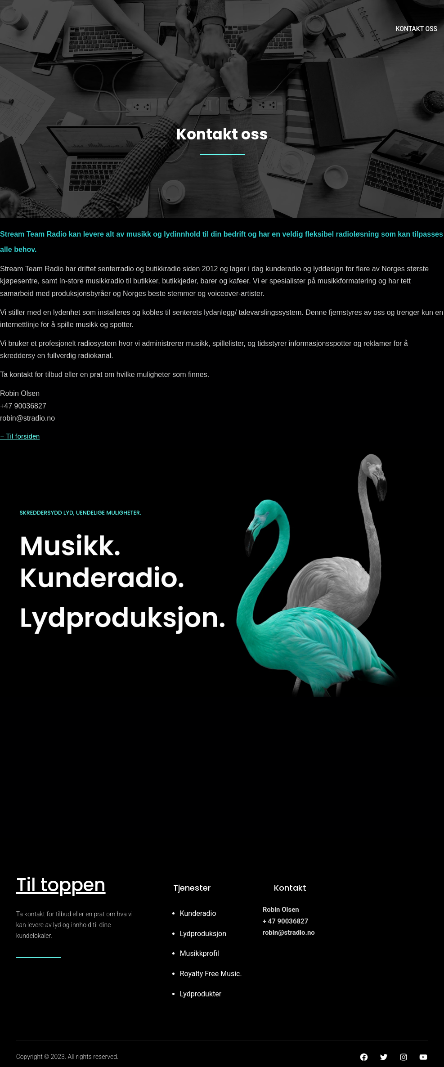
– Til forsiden (20, 436)
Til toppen (61, 884)
